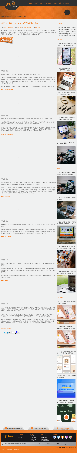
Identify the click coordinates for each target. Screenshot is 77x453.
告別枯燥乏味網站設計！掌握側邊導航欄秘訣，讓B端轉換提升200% (66, 222)
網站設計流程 (33, 436)
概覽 (19, 436)
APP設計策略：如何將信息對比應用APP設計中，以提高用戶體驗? (66, 352)
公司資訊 (20, 434)
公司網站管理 (16, 449)
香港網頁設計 (9, 449)
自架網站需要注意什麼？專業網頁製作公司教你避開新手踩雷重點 (66, 173)
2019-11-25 (38, 27)
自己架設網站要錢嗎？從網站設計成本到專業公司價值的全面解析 (66, 272)
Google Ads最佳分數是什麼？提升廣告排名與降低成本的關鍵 (66, 118)
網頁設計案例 (44, 436)
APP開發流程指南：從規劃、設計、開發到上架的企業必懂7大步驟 (66, 247)
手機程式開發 (33, 439)
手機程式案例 (44, 437)
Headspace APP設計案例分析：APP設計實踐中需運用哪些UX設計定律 (66, 401)
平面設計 (32, 440)
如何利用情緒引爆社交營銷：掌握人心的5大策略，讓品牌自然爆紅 (66, 44)
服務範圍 (32, 434)
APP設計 (47, 30)
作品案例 (43, 434)
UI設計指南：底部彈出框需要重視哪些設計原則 (66, 376)
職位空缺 (20, 437)
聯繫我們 (55, 434)
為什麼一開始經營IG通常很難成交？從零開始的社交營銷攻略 (66, 93)
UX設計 (24, 27)
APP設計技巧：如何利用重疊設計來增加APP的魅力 (66, 302)
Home (2, 16)
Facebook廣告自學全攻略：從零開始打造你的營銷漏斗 (66, 143)
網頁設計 (11, 27)
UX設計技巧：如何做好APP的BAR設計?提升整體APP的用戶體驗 (66, 327)
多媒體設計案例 (44, 439)
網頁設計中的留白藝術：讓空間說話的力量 (66, 198)
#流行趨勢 (20, 27)
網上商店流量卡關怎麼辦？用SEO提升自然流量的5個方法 (65, 69)
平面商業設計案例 (45, 440)
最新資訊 (6, 27)
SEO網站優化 (33, 437)
